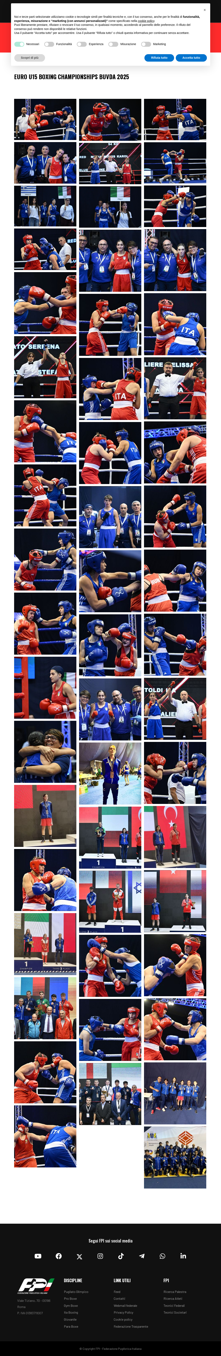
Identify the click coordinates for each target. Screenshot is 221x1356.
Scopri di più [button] (30, 57)
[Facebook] (59, 1255)
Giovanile (70, 1319)
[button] (204, 10)
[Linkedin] (183, 1255)
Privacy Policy (123, 1312)
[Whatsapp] (162, 1255)
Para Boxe (71, 1326)
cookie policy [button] (146, 21)
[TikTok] (121, 1255)
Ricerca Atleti (173, 1298)
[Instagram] (100, 1255)
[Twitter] (79, 1255)
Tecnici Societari (175, 1312)
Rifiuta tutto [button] (159, 57)
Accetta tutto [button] (191, 57)
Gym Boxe (71, 1305)
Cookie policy (123, 1319)
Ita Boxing (71, 1312)
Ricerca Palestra (175, 1292)
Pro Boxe (70, 1298)
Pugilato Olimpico (76, 1292)
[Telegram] (142, 1255)
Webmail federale (125, 1305)
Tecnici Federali (174, 1305)
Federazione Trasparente (131, 1326)
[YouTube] (38, 1255)
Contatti (119, 1298)
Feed (117, 1292)
